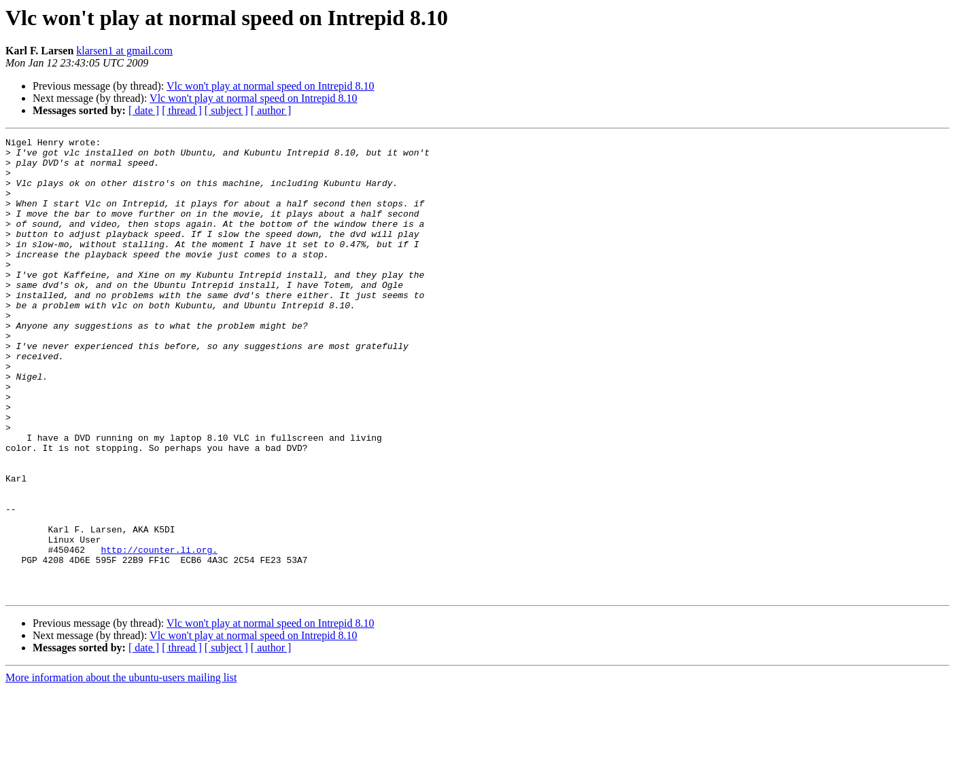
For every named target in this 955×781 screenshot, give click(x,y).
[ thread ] (182, 110)
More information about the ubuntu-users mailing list (121, 769)
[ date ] (143, 110)
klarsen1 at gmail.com (124, 50)
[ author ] (271, 110)
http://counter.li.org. (159, 633)
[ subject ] (226, 110)
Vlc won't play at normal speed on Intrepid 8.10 (270, 86)
